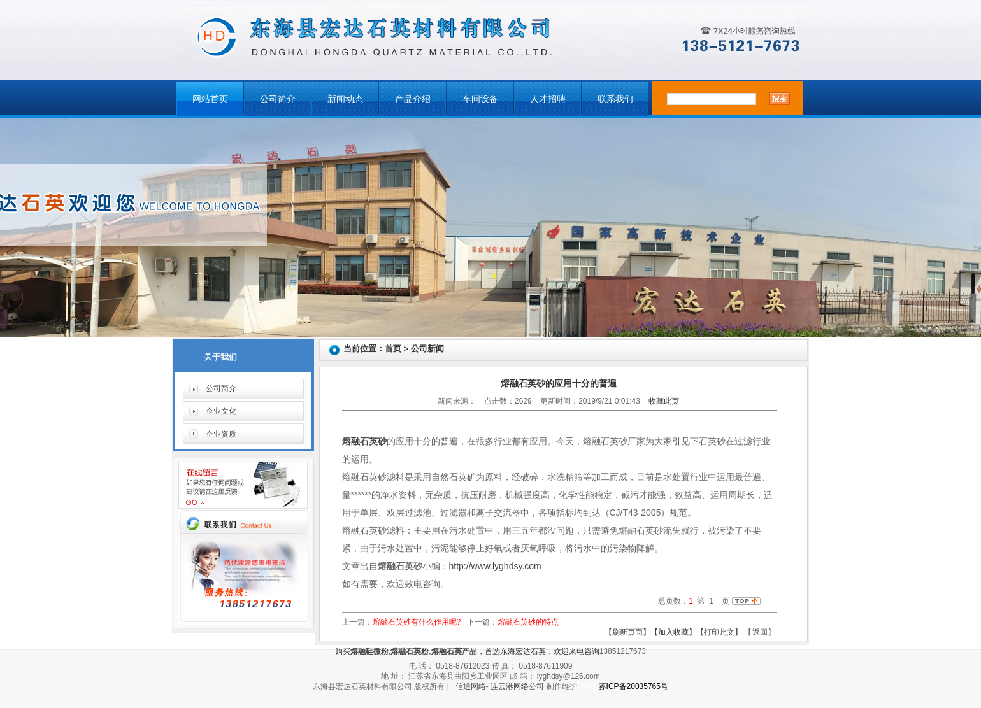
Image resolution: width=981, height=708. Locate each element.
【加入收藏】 (673, 632)
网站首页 (210, 99)
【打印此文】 (719, 632)
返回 (760, 632)
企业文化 (221, 411)
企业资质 (221, 434)
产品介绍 (413, 99)
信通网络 (470, 686)
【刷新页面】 (627, 632)
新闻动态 (345, 99)
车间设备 (480, 99)
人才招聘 (548, 99)
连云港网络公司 (517, 686)
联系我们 (615, 99)
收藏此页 (663, 401)
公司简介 (278, 99)
